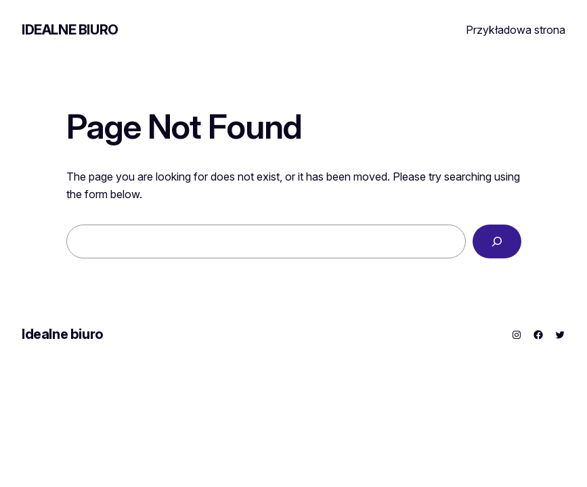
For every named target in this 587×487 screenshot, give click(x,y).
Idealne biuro (70, 30)
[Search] (497, 241)
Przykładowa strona (515, 30)
